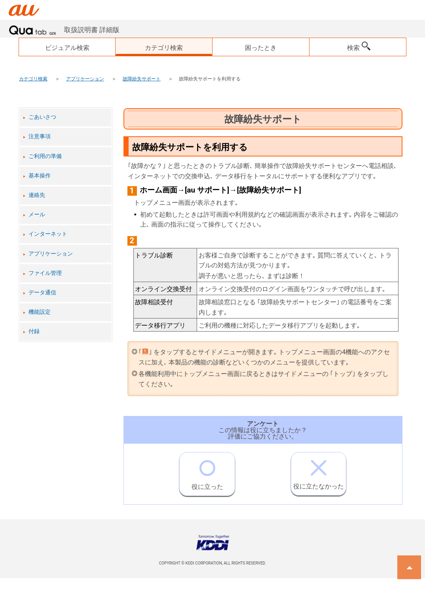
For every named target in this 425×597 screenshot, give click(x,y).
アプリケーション (85, 79)
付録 (34, 331)
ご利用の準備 (45, 156)
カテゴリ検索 (33, 79)
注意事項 (39, 136)
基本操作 (39, 175)
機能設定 (39, 312)
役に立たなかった (318, 471)
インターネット (47, 234)
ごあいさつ (42, 117)
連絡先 (36, 195)
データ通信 (42, 292)
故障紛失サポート (142, 79)
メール (36, 214)
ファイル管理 (45, 273)
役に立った (207, 471)
